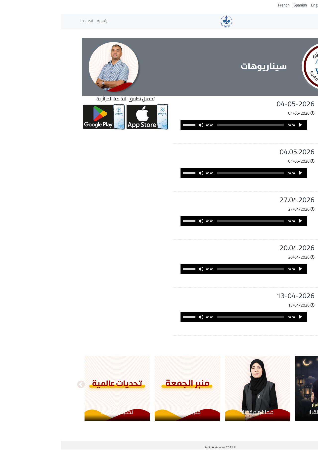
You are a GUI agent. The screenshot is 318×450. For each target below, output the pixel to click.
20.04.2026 (236, 247)
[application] (183, 125)
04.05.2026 (236, 151)
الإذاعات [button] (285, 20)
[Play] (239, 125)
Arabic (293, 5)
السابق (298, 385)
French (223, 5)
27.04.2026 (236, 199)
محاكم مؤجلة (197, 412)
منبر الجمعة (126, 412)
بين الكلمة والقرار (266, 412)
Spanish (239, 5)
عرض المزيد (274, 340)
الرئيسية (42, 21)
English (256, 5)
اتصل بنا (25, 21)
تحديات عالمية (56, 412)
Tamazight (275, 5)
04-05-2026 (235, 103)
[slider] (189, 125)
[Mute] (139, 125)
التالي (20, 385)
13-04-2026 (235, 295)
